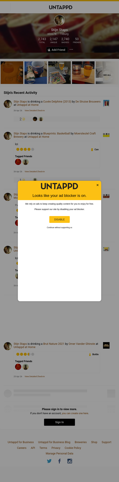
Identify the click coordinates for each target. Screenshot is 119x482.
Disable (59, 219)
